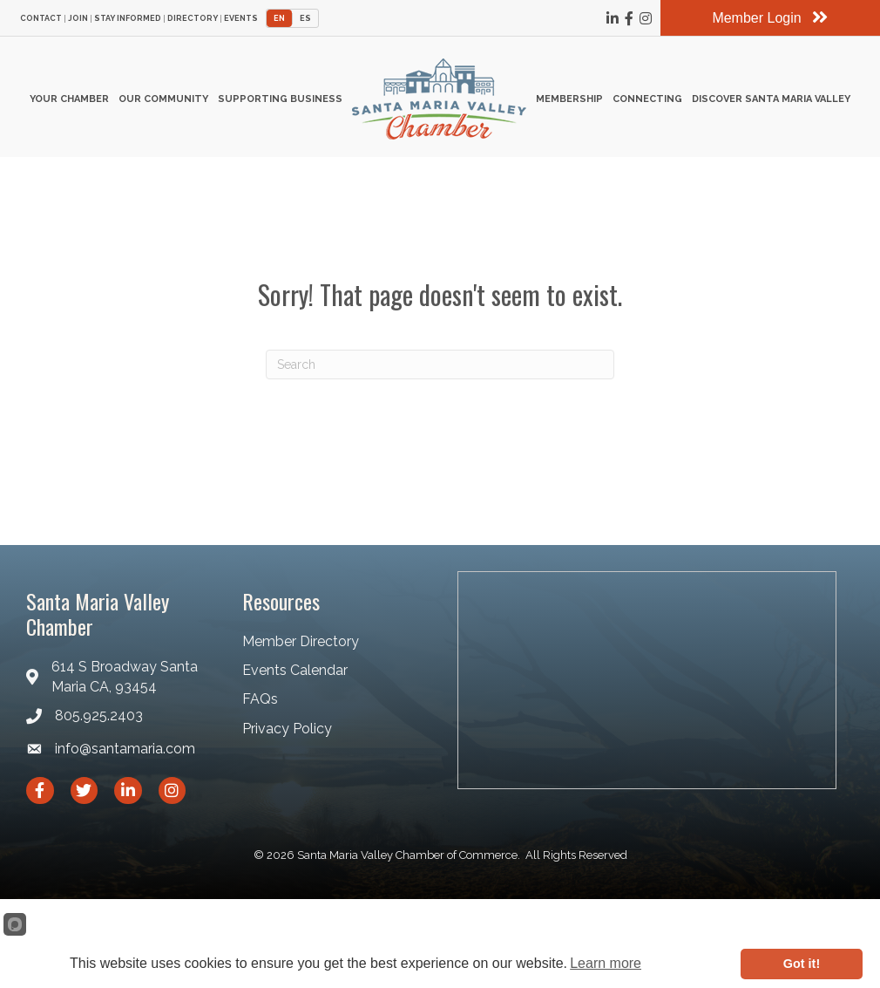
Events (241, 19)
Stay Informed (127, 19)
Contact (41, 19)
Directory (192, 19)
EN (279, 18)
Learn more (605, 963)
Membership (569, 99)
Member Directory (300, 641)
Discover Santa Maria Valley (771, 99)
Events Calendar (295, 670)
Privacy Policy (287, 728)
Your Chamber (69, 99)
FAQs (260, 699)
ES (305, 18)
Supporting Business (280, 99)
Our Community (163, 99)
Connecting (647, 99)
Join (78, 19)
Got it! (801, 964)
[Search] (440, 364)
